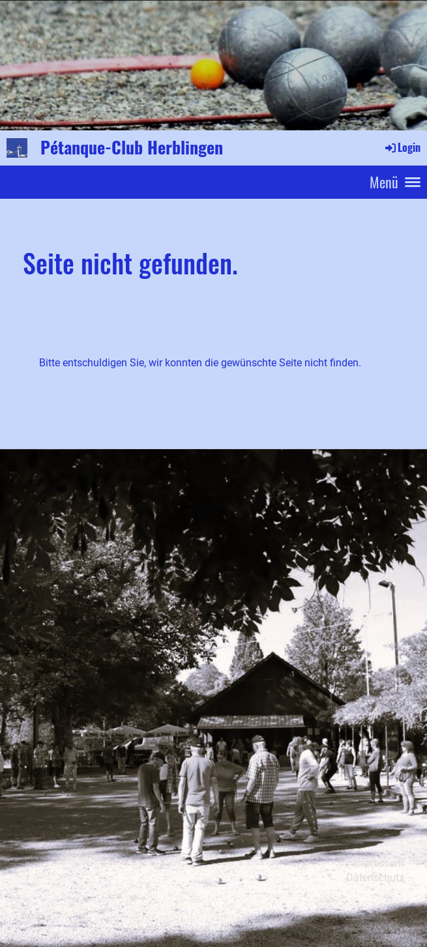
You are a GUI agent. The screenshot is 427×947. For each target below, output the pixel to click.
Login (401, 147)
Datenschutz (375, 877)
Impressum (378, 863)
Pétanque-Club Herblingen (131, 147)
